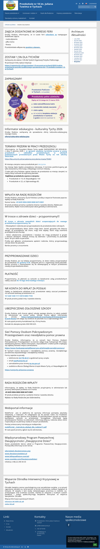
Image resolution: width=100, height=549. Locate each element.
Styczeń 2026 (78, 40)
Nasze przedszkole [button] (12, 13)
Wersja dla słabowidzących (11, 547)
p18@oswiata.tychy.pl (43, 526)
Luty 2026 (77, 39)
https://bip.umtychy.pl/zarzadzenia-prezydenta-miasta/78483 (28, 159)
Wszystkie (77, 61)
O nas (7, 524)
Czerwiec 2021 (78, 58)
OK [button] (95, 544)
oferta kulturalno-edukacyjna (17, 136)
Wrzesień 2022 (78, 56)
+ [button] (77, 3)
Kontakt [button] (32, 18)
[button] (86, 3)
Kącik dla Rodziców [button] (47, 13)
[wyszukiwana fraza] (87, 7)
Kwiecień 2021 (78, 60)
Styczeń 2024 (78, 51)
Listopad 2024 (78, 46)
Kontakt (8, 527)
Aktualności (9, 530)
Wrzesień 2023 (78, 54)
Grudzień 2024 (78, 44)
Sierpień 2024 (78, 49)
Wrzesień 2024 (78, 47)
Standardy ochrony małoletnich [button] (15, 18)
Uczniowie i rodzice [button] (30, 13)
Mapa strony (9, 521)
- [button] (80, 3)
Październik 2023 (79, 53)
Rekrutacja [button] (78, 13)
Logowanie (93, 3)
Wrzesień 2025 (78, 42)
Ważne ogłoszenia (23, 25)
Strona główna (10, 25)
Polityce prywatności (89, 541)
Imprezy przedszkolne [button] (64, 13)
